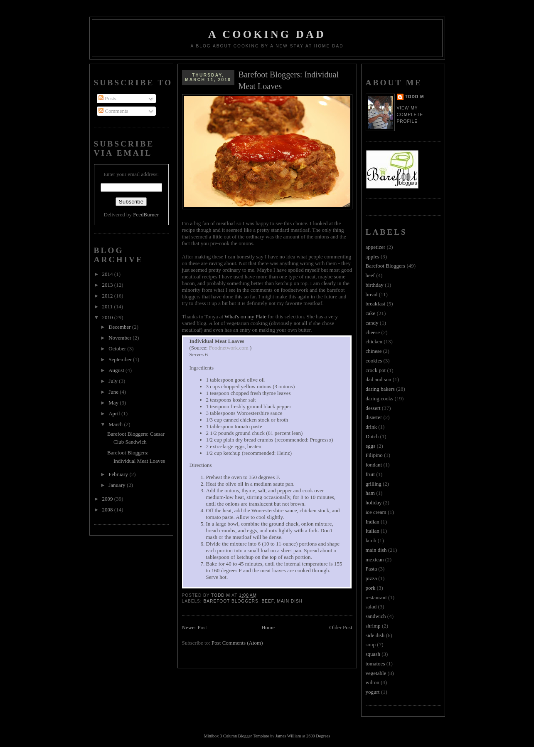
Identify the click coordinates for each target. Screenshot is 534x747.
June (114, 392)
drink (371, 427)
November (120, 338)
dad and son (378, 379)
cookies (374, 360)
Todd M (414, 96)
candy (372, 323)
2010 (108, 317)
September (120, 359)
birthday (375, 285)
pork (371, 588)
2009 (108, 499)
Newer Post (194, 627)
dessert (373, 408)
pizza (371, 578)
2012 (108, 296)
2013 (108, 285)
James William (288, 736)
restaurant (376, 597)
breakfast (376, 303)
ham (370, 493)
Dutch (372, 436)
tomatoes (375, 663)
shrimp (373, 626)
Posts (107, 98)
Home (268, 627)
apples (372, 256)
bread (372, 294)
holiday (374, 502)
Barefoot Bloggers (231, 601)
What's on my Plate (245, 316)
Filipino (374, 455)
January (117, 485)
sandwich (376, 616)
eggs (371, 446)
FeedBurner (145, 214)
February (118, 474)
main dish (290, 601)
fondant (374, 465)
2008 (108, 509)
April (114, 413)
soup (371, 644)
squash (373, 654)
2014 (108, 274)
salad (371, 606)
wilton (372, 682)
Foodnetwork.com (229, 348)
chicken (374, 341)
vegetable (376, 673)
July (113, 381)
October (117, 348)
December (120, 327)
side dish (375, 635)
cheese (373, 332)
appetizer (376, 247)
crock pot (376, 370)
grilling (373, 484)
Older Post (340, 627)
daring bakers (380, 389)
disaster (374, 417)
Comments (113, 111)
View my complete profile (410, 115)
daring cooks (380, 398)
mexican (375, 559)
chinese (374, 351)
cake (371, 313)
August (117, 370)
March (116, 424)
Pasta (371, 569)
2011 (108, 306)
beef (268, 601)
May (114, 403)
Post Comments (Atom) (237, 643)
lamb (371, 540)
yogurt (373, 692)
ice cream (376, 512)
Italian (372, 531)
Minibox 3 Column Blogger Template (236, 736)
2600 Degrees (318, 736)
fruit (370, 474)
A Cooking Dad (267, 34)
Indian (372, 522)
